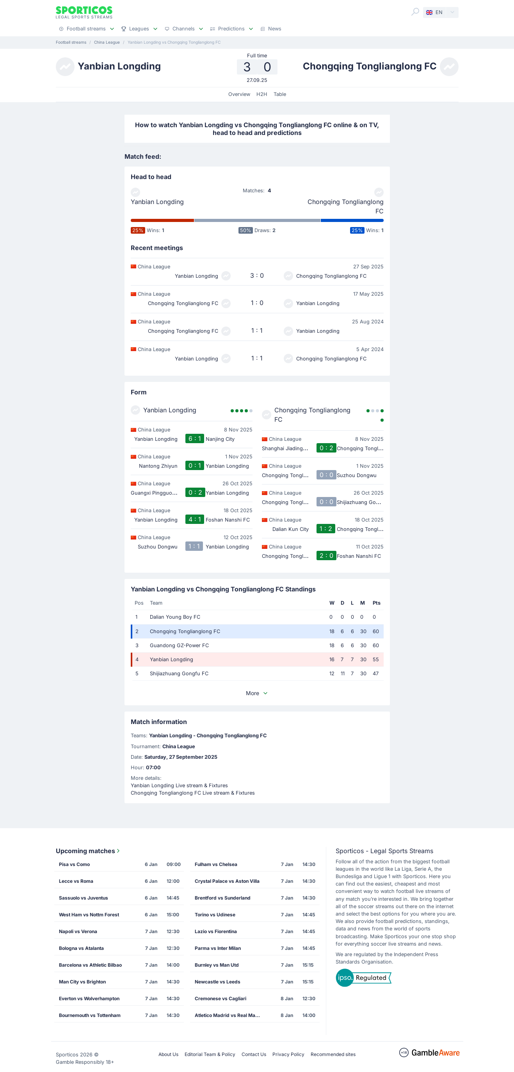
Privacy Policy (288, 1054)
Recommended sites (333, 1054)
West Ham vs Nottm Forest (89, 915)
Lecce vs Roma (76, 881)
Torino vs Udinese (215, 915)
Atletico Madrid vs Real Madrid (230, 1015)
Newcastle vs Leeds (217, 982)
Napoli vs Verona (78, 931)
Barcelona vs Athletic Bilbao (90, 965)
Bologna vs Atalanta (81, 948)
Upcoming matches (88, 851)
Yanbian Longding (157, 202)
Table (280, 94)
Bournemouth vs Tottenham (90, 1015)
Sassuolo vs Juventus (83, 898)
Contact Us (254, 1054)
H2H (261, 94)
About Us (168, 1054)
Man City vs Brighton (82, 982)
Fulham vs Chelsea (216, 864)
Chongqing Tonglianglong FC (346, 206)
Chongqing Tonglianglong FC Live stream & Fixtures (193, 793)
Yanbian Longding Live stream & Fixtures (179, 785)
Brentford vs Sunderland (223, 898)
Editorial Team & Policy (210, 1054)
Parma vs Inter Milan (218, 948)
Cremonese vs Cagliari (220, 998)
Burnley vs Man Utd (217, 965)
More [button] (257, 693)
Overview (239, 94)
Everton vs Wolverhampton (89, 998)
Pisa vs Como (74, 864)
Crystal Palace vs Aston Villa (227, 881)
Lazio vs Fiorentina (216, 931)
